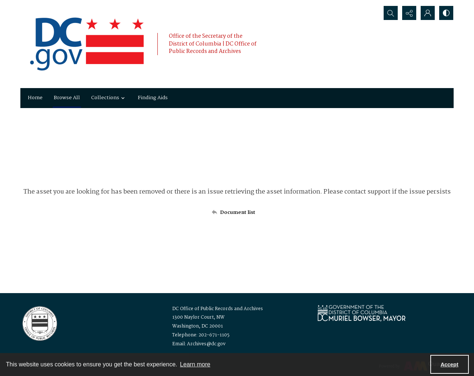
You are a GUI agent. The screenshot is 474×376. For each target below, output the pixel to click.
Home (35, 98)
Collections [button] (109, 98)
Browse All (67, 98)
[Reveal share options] (409, 13)
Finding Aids (153, 98)
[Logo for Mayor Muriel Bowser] (361, 313)
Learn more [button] (195, 364)
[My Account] (428, 13)
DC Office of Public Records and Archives (217, 309)
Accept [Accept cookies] (449, 364)
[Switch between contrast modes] (446, 13)
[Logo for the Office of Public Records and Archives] (39, 322)
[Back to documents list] (237, 212)
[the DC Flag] (87, 44)
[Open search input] (391, 13)
